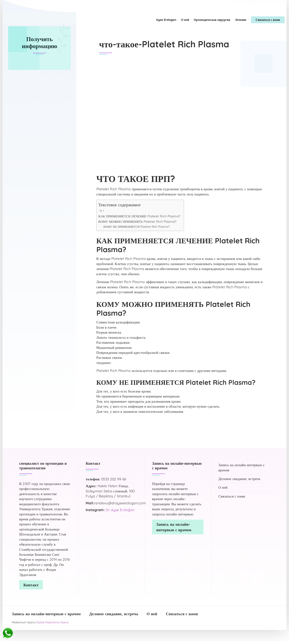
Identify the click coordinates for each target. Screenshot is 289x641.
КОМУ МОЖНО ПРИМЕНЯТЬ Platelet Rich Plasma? (137, 221)
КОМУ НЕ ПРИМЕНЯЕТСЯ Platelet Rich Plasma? (136, 226)
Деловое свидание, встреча (239, 479)
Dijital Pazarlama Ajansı (53, 622)
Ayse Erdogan (166, 20)
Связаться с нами (268, 20)
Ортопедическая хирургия (212, 20)
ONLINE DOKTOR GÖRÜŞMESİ (59, 5)
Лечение (240, 20)
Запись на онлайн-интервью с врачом (241, 467)
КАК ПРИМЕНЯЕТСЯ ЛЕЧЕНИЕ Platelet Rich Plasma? (139, 216)
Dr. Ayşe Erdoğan (120, 510)
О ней (185, 20)
